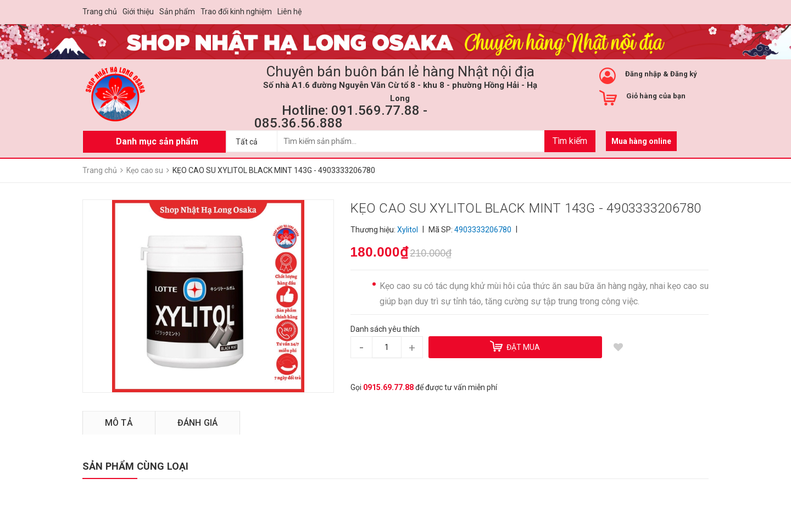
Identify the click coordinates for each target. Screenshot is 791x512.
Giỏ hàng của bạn (656, 96)
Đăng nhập (643, 74)
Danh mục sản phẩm (157, 141)
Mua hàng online (641, 141)
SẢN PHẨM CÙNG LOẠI (135, 466)
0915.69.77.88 (388, 387)
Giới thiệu (138, 11)
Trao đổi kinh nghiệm (236, 11)
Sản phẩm (177, 11)
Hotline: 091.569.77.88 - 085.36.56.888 (340, 117)
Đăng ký (683, 74)
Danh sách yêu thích (385, 329)
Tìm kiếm (570, 141)
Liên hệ (289, 11)
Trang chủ (99, 11)
